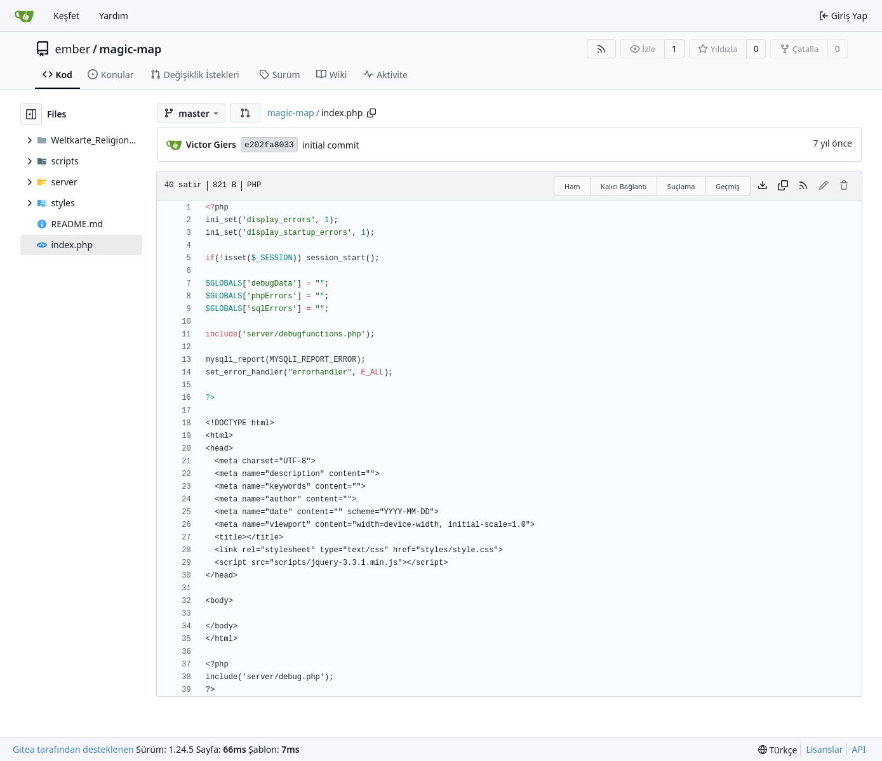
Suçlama (681, 186)
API (859, 749)
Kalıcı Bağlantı (623, 186)
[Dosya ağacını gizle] (31, 114)
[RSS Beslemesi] (601, 48)
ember (73, 49)
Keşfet (66, 16)
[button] (245, 112)
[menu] (777, 750)
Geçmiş (728, 186)
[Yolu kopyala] (371, 113)
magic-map (130, 49)
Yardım (113, 16)
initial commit (330, 145)
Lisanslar (824, 749)
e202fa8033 (269, 145)
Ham (572, 186)
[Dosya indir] (762, 186)
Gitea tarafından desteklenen (73, 749)
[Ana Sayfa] (24, 15)
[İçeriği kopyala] (783, 186)
